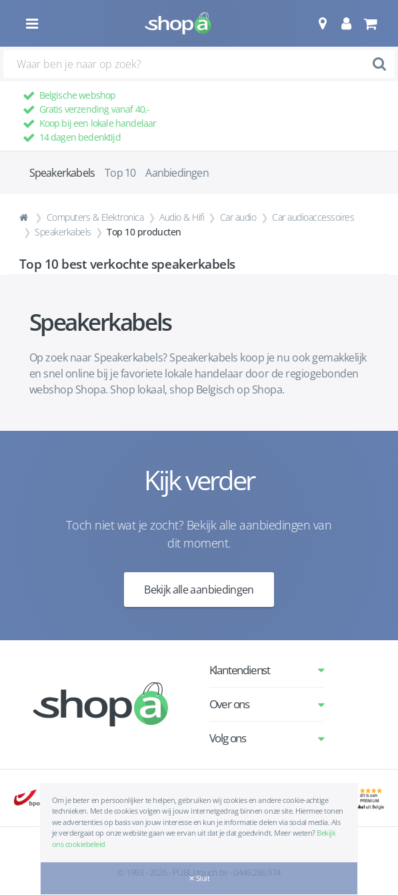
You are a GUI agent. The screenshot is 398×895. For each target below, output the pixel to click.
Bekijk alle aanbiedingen (199, 589)
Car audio (238, 217)
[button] (322, 23)
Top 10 (120, 172)
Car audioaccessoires (313, 217)
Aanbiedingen (176, 172)
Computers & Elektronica (95, 217)
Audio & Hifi (181, 217)
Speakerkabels (63, 231)
